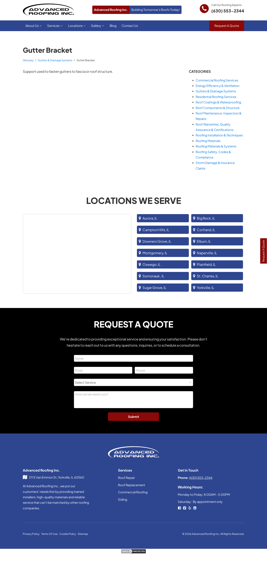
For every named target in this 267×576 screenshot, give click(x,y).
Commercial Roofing (133, 492)
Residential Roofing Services (216, 97)
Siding (122, 499)
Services (55, 26)
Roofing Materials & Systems (216, 146)
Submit (133, 417)
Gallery (98, 26)
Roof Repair (126, 478)
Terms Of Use (49, 533)
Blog (113, 26)
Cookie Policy (67, 533)
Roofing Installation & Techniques (219, 135)
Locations (77, 26)
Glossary (28, 60)
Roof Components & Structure (217, 108)
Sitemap (83, 533)
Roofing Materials (208, 141)
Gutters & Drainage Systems (55, 60)
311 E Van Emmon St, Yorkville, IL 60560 (56, 477)
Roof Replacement (131, 485)
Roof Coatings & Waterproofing (218, 102)
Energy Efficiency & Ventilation (217, 86)
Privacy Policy (31, 533)
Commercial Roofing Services (217, 80)
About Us (33, 26)
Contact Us (130, 26)
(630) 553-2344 (227, 10)
